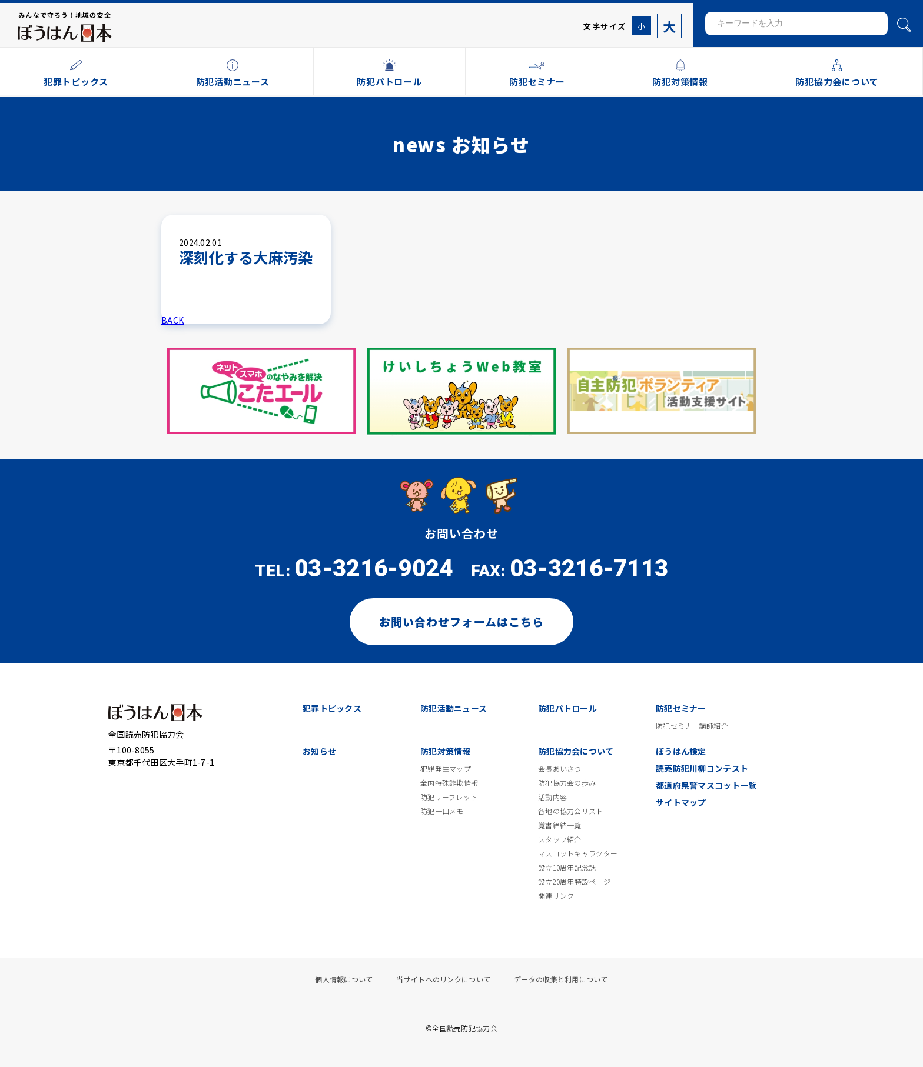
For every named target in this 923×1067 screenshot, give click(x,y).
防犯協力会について (576, 751)
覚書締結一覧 (560, 825)
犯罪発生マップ (445, 768)
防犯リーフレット (448, 797)
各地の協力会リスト (570, 811)
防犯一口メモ (442, 811)
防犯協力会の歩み (567, 782)
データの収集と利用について (561, 979)
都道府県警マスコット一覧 (706, 785)
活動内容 (552, 797)
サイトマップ (681, 802)
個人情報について (344, 979)
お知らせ (319, 751)
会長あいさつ (560, 768)
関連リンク (556, 895)
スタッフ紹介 (560, 839)
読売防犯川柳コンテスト (702, 768)
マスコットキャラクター (577, 853)
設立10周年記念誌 (567, 867)
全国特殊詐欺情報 (449, 782)
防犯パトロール (567, 708)
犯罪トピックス (332, 708)
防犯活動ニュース (453, 708)
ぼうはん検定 (681, 751)
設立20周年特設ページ (574, 881)
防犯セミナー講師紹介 (692, 725)
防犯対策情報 (445, 751)
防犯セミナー (681, 708)
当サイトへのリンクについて (443, 979)
